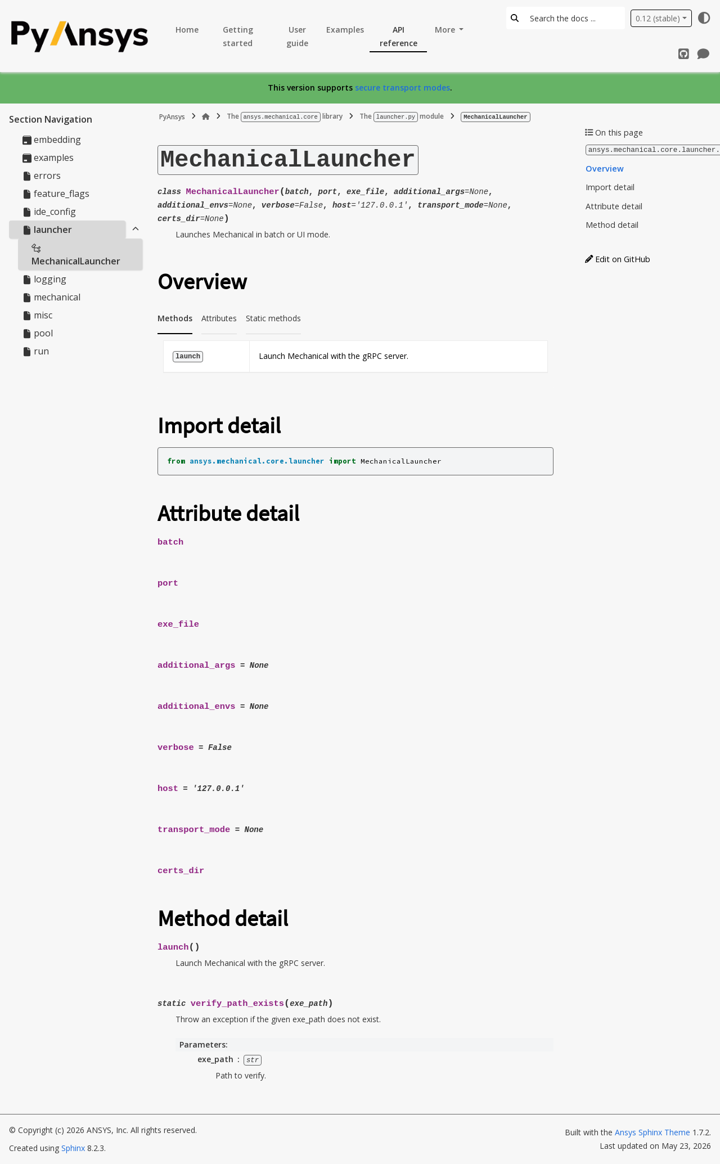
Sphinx (73, 1148)
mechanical (51, 297)
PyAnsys (172, 116)
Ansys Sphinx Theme (653, 1132)
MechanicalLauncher (76, 255)
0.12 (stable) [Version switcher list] (658, 18)
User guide (297, 36)
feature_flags (55, 193)
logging (44, 279)
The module (401, 116)
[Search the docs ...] (574, 18)
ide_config (49, 211)
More (446, 29)
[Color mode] (704, 18)
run (35, 351)
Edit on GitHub (617, 258)
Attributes (219, 317)
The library (285, 116)
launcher (47, 229)
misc (37, 315)
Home (187, 29)
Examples (345, 29)
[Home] (206, 116)
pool (37, 333)
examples (48, 157)
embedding (51, 139)
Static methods (273, 317)
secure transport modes (402, 87)
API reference (398, 36)
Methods (175, 317)
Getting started (238, 36)
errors (41, 175)
